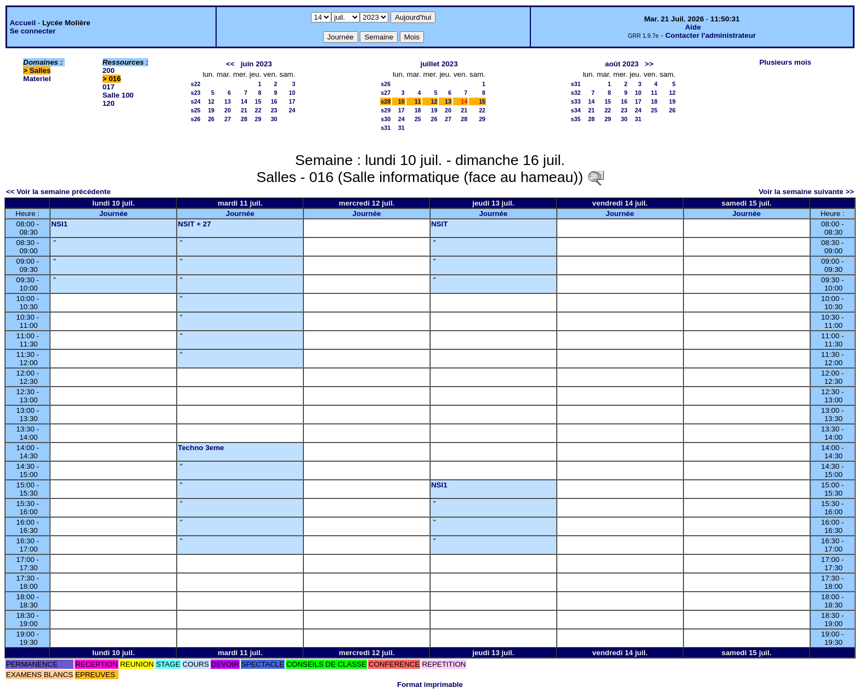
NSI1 (59, 224)
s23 (196, 92)
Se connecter (33, 31)
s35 (576, 119)
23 (274, 110)
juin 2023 (256, 64)
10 (292, 92)
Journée (113, 213)
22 (257, 110)
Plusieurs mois (785, 62)
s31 (386, 127)
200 (109, 70)
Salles (40, 70)
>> (649, 64)
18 (418, 110)
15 (257, 101)
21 (244, 110)
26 (211, 119)
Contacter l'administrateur (710, 35)
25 (418, 119)
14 (244, 101)
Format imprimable (430, 684)
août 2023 (622, 64)
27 (227, 119)
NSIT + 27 (194, 224)
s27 (386, 92)
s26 (196, 119)
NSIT (439, 224)
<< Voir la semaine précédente (58, 192)
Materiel (36, 79)
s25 (196, 110)
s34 (576, 110)
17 (292, 101)
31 (401, 127)
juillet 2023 (438, 64)
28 (244, 119)
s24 (196, 101)
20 (227, 110)
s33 (576, 101)
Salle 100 (118, 95)
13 (227, 101)
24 (292, 110)
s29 (386, 110)
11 (418, 101)
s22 (196, 84)
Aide (693, 27)
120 (109, 103)
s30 (386, 119)
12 (211, 101)
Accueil (23, 23)
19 (211, 110)
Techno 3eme (201, 448)
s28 (386, 101)
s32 (576, 92)
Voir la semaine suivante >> (806, 192)
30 (274, 119)
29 (257, 119)
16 (274, 101)
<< (230, 64)
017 (109, 87)
